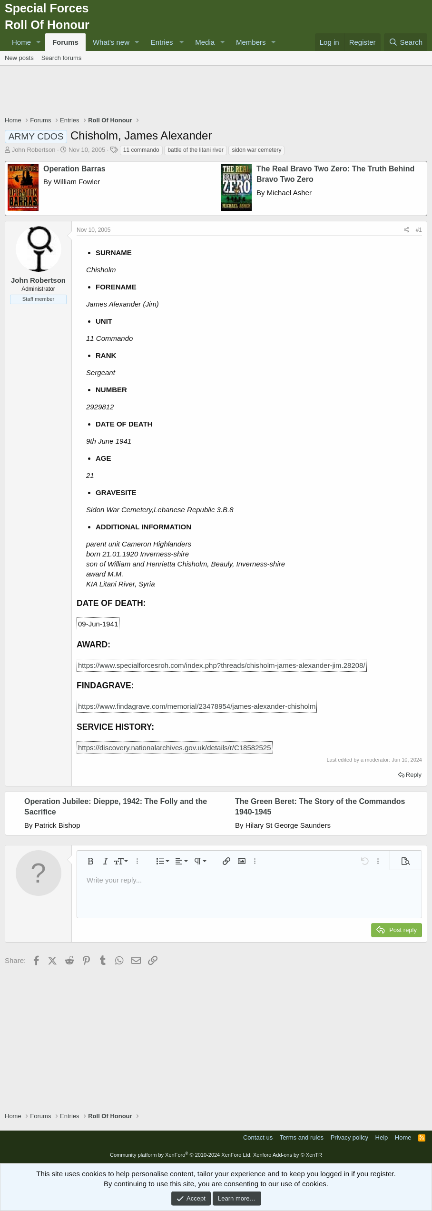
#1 (419, 230)
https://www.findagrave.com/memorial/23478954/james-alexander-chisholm (196, 706)
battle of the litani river (195, 150)
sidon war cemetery (256, 150)
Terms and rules (302, 1137)
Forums (65, 42)
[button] (38, 42)
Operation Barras (74, 169)
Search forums (61, 57)
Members (251, 42)
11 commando (141, 150)
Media (205, 42)
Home (21, 42)
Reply (414, 774)
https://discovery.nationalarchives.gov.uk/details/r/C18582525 (174, 748)
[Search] (405, 42)
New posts (19, 57)
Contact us (258, 1137)
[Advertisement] (216, 91)
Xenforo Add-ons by (287, 1155)
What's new (111, 42)
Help (381, 1137)
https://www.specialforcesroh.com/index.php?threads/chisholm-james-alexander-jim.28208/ (221, 665)
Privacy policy (349, 1137)
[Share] (406, 230)
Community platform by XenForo (181, 1155)
